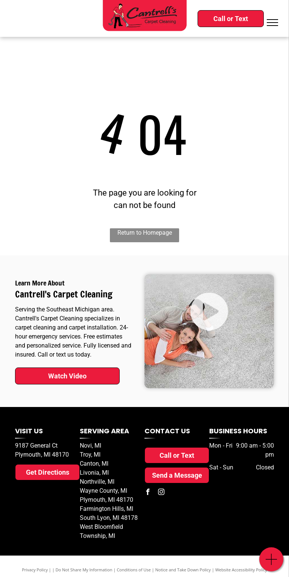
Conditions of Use (134, 569)
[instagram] (161, 493)
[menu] (272, 22)
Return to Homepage (144, 232)
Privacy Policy (35, 569)
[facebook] (147, 493)
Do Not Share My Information (84, 569)
